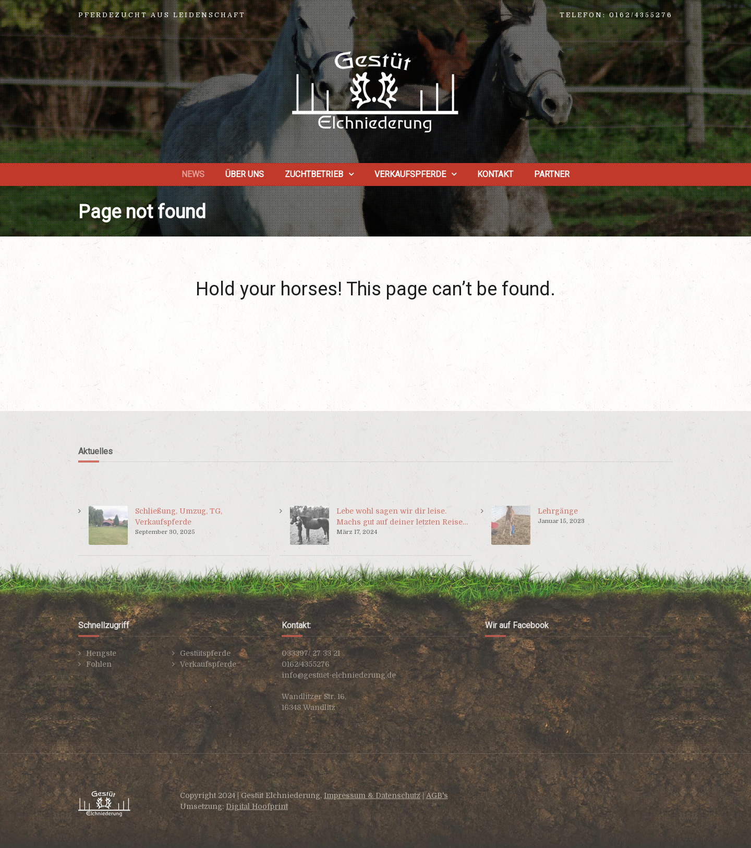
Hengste (101, 653)
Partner (552, 174)
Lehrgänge (558, 511)
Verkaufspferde (410, 174)
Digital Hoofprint (257, 806)
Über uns (244, 174)
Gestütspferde (205, 653)
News (192, 174)
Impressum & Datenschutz (372, 795)
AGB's (437, 795)
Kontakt (495, 174)
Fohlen (99, 664)
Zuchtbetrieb (314, 174)
